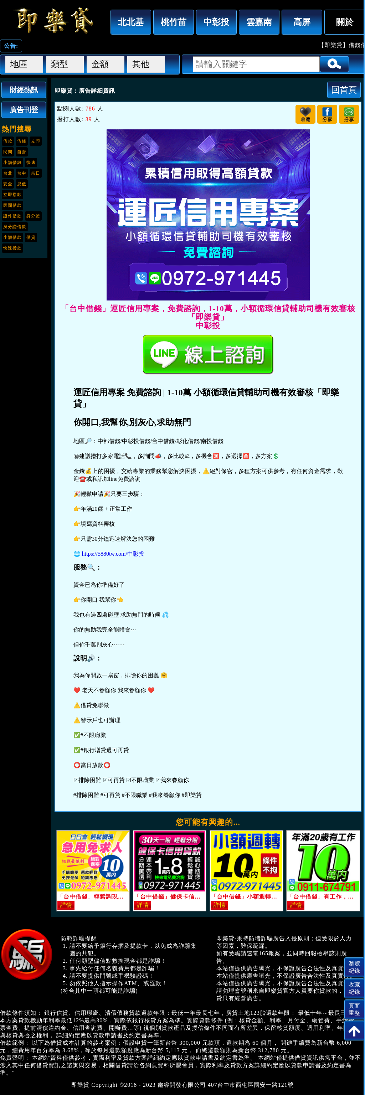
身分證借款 (14, 226)
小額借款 (12, 237)
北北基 (131, 22)
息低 (21, 183)
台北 (7, 173)
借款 (7, 141)
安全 (7, 183)
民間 (7, 151)
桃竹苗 (173, 22)
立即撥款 (12, 194)
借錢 (21, 141)
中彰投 (216, 22)
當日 (35, 173)
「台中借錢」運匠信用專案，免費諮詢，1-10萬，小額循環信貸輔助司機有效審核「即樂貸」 (53, 20)
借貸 (31, 237)
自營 (21, 151)
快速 (31, 162)
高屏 (301, 22)
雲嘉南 (259, 22)
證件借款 (12, 216)
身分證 (33, 216)
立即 (35, 141)
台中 (21, 173)
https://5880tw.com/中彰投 (113, 554)
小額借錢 (12, 162)
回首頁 (344, 89)
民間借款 (12, 205)
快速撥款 (12, 248)
